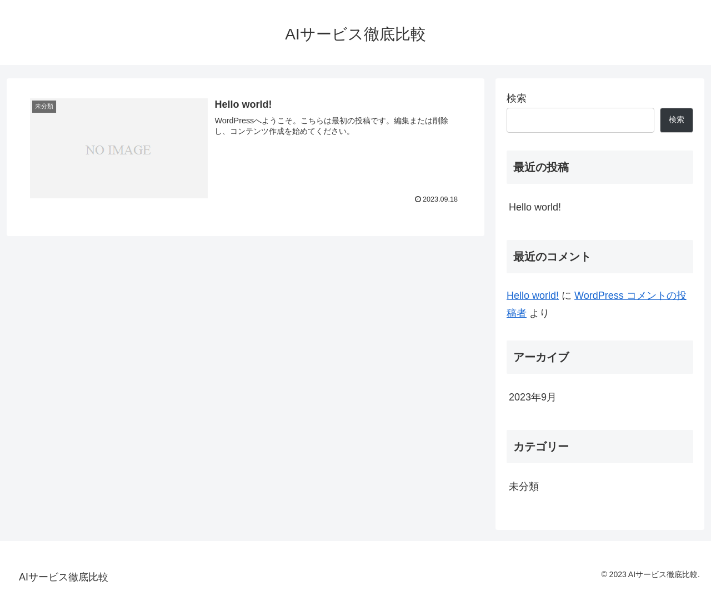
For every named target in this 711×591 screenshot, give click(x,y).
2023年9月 (533, 397)
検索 (517, 98)
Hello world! (535, 207)
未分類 (524, 486)
